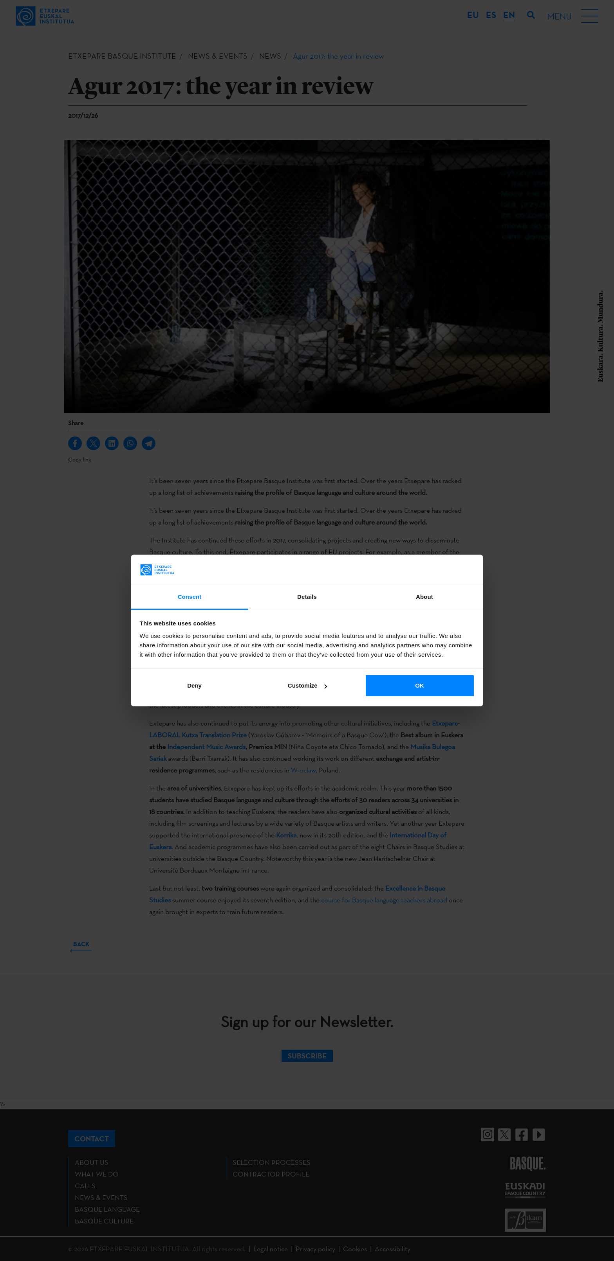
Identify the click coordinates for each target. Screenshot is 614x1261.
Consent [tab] (190, 596)
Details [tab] (307, 596)
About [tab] (424, 596)
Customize (307, 685)
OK (419, 685)
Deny (194, 685)
